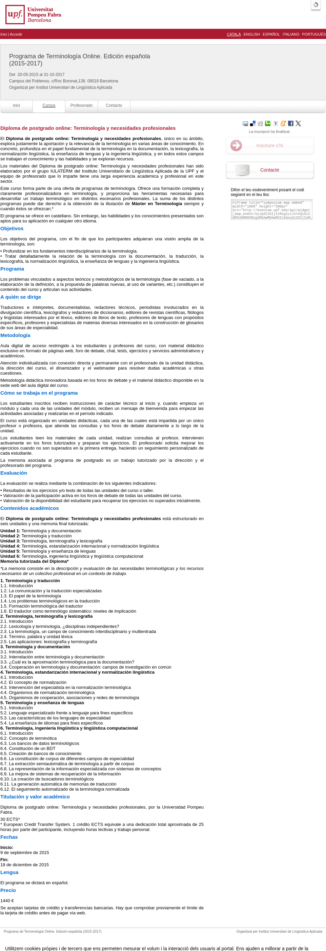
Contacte (269, 170)
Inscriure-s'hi (270, 145)
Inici (3, 34)
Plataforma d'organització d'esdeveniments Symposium (166, 938)
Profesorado (81, 105)
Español (271, 34)
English (252, 34)
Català (234, 34)
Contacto (114, 105)
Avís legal (93, 938)
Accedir (16, 34)
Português (314, 34)
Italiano (291, 34)
